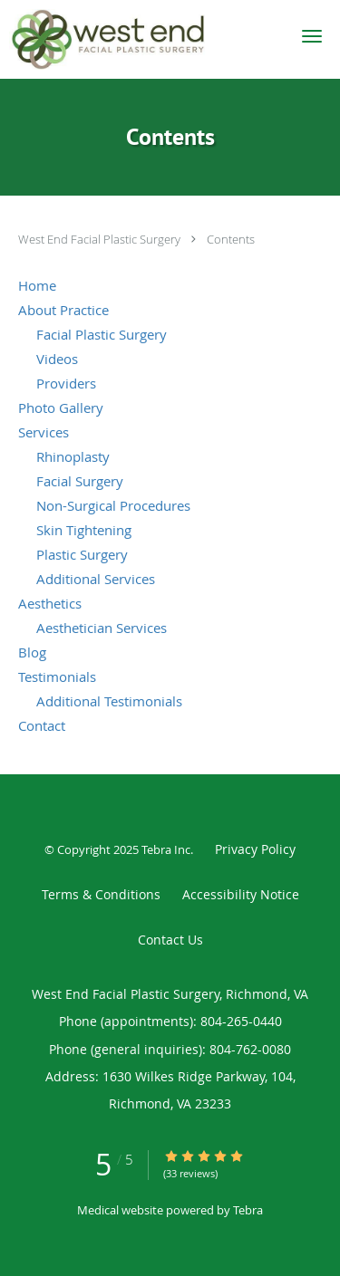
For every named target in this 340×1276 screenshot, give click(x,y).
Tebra (248, 1210)
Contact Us (170, 939)
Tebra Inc (165, 849)
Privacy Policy (255, 849)
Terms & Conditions (101, 894)
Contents (231, 239)
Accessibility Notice (240, 894)
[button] (312, 36)
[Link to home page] (141, 39)
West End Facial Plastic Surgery (100, 239)
